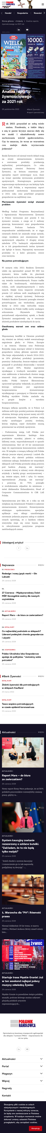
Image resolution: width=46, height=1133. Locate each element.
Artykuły (19, 21)
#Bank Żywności (33, 109)
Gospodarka (22, 13)
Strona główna (8, 21)
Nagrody (7, 1088)
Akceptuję (35, 1128)
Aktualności (10, 611)
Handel (8, 13)
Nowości (38, 13)
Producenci (9, 569)
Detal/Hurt (9, 627)
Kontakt (6, 1095)
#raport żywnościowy (35, 112)
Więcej (41, 565)
